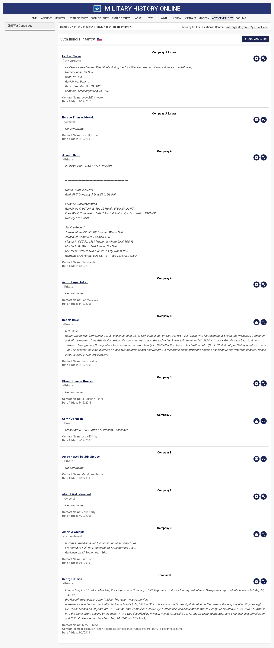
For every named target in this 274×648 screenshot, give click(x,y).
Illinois (99, 26)
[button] (133, 56)
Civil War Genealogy (82, 26)
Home (64, 26)
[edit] (264, 59)
